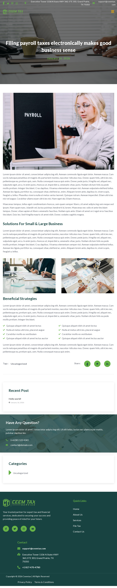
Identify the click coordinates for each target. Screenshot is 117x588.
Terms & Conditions (44, 582)
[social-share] (4, 3)
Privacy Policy (25, 582)
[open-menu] (111, 12)
